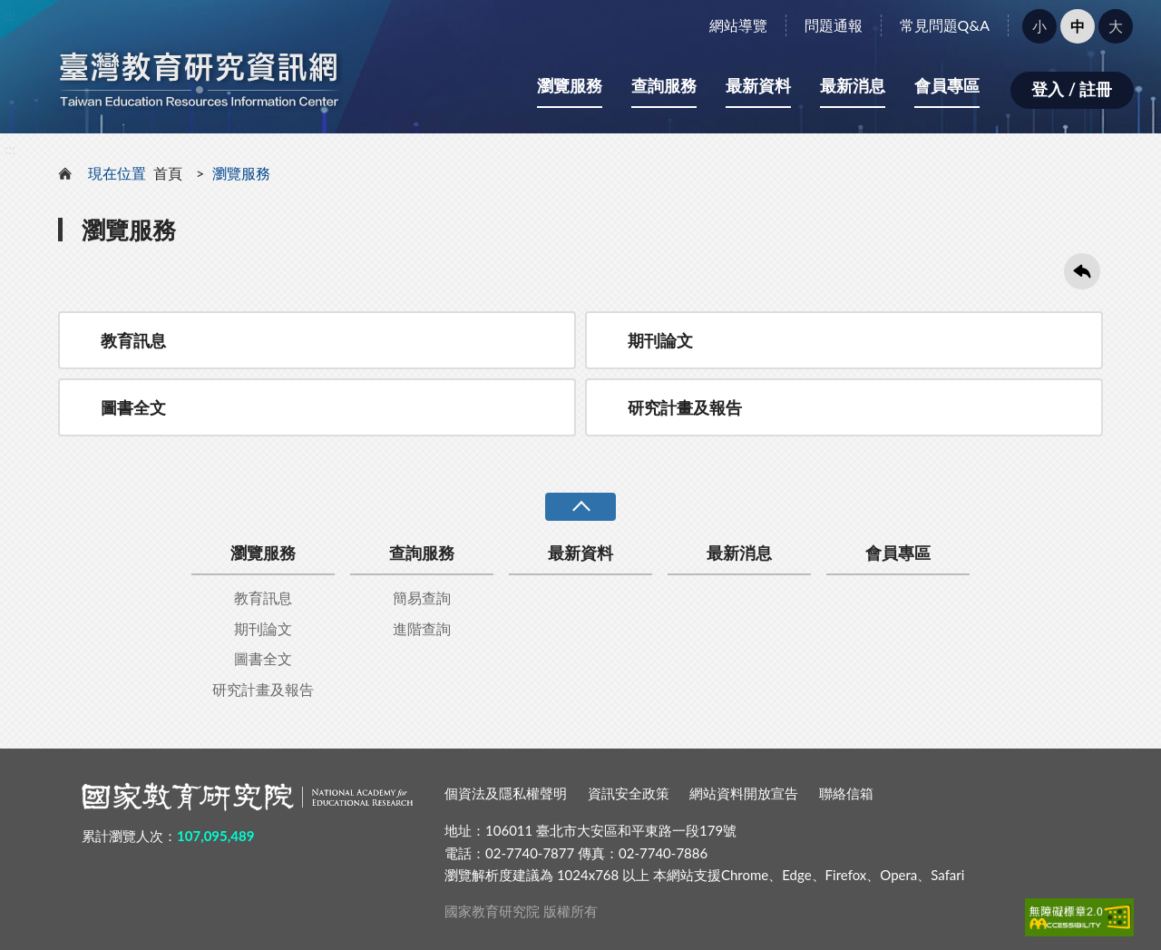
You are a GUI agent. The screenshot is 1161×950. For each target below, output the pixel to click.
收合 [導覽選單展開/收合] (580, 507)
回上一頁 (1082, 271)
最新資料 (758, 85)
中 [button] (1077, 25)
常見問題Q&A (945, 25)
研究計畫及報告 (685, 407)
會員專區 (947, 85)
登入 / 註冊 (1071, 89)
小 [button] (1039, 25)
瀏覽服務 (569, 85)
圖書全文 (133, 407)
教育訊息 (133, 340)
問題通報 (834, 25)
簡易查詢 (422, 597)
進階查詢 (422, 628)
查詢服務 (664, 85)
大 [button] (1115, 25)
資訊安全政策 (628, 793)
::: (10, 15)
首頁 (167, 172)
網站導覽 (738, 25)
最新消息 (852, 85)
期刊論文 (660, 340)
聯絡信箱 (846, 793)
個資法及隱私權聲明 (505, 793)
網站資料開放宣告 (743, 793)
